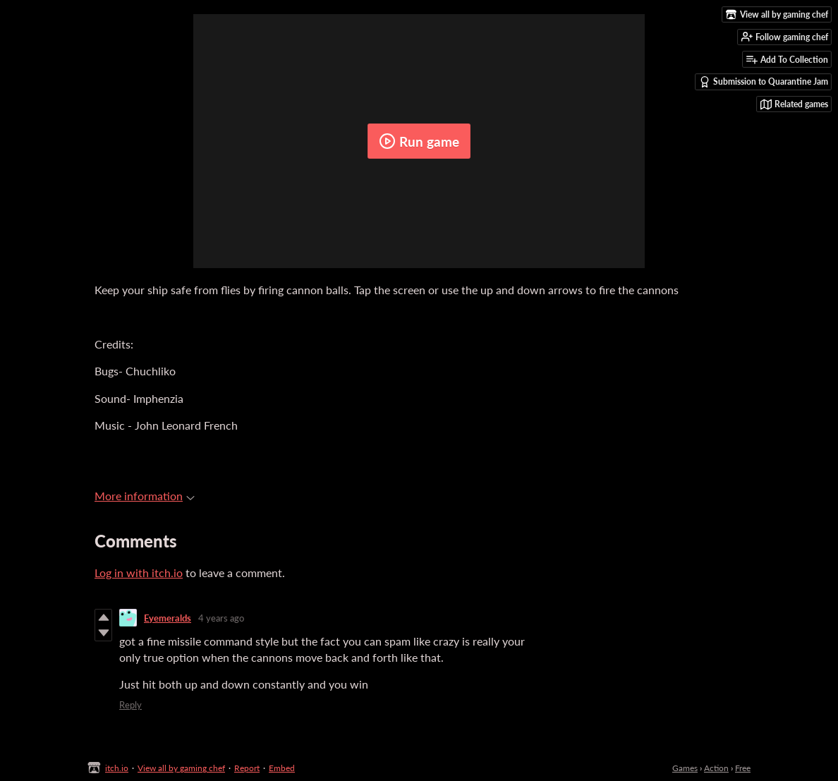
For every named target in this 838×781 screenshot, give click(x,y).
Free (743, 768)
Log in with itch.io (139, 572)
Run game (419, 141)
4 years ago (221, 618)
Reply (130, 704)
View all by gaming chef (181, 768)
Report (247, 768)
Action (716, 768)
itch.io (116, 768)
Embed (282, 768)
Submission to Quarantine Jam (763, 81)
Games (685, 768)
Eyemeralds (167, 618)
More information (145, 495)
